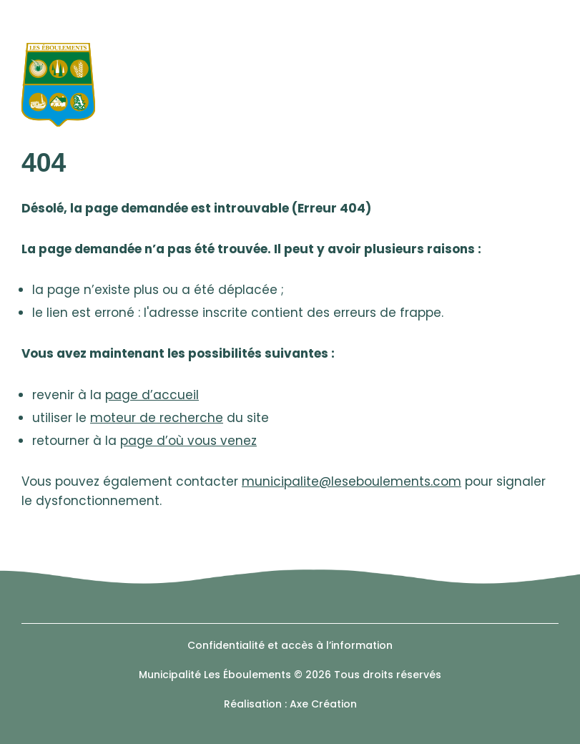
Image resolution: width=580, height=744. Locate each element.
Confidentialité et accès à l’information (290, 645)
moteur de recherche (156, 417)
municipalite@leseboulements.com (351, 481)
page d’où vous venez (188, 440)
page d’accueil (152, 394)
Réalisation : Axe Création (290, 704)
